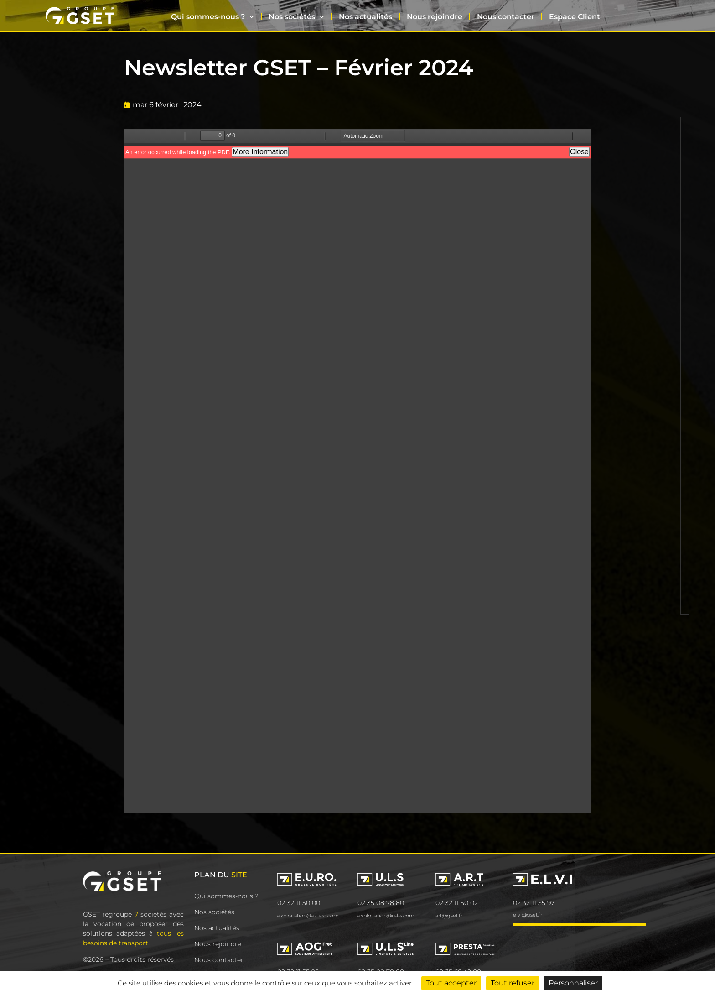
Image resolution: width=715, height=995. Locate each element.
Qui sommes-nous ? (212, 17)
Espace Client (574, 16)
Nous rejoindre (434, 16)
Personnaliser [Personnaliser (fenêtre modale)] (573, 983)
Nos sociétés (296, 17)
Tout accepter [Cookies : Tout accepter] (451, 983)
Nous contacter (505, 16)
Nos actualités (365, 16)
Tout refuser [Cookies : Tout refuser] (512, 983)
